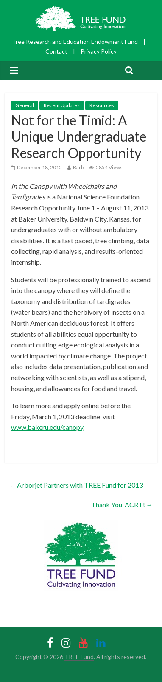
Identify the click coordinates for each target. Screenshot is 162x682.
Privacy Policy (99, 51)
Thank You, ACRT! (122, 504)
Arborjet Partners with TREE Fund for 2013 (76, 485)
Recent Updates (62, 105)
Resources (101, 105)
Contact (56, 51)
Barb (78, 167)
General (24, 105)
